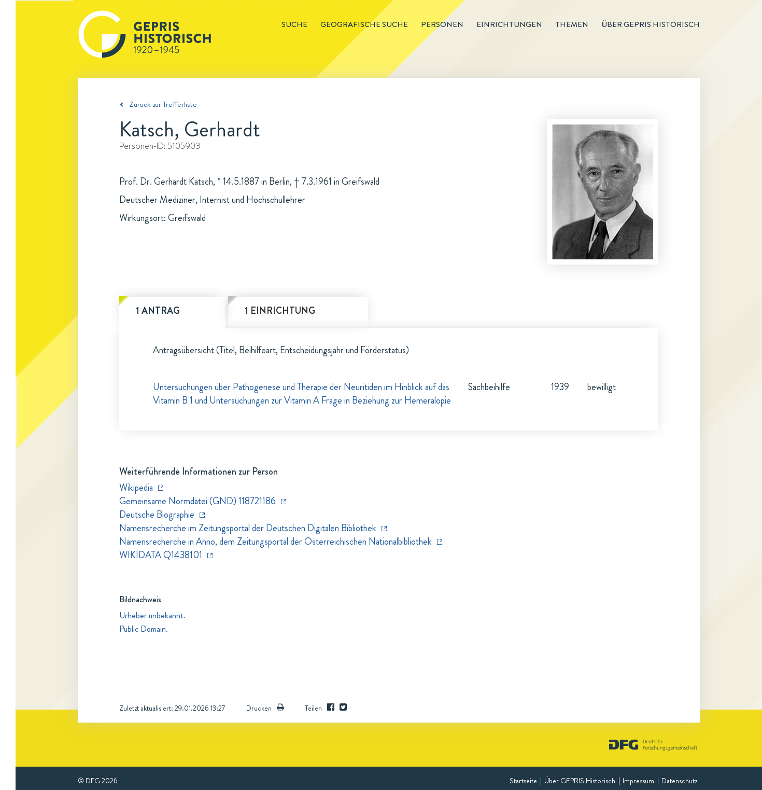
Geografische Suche (364, 24)
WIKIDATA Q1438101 (160, 555)
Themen (571, 24)
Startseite (523, 780)
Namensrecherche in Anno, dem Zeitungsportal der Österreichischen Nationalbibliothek (275, 541)
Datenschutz (679, 780)
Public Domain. (143, 629)
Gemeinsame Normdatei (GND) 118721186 (197, 501)
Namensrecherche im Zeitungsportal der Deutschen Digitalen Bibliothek (247, 528)
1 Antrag (158, 310)
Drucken (265, 708)
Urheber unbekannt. (152, 615)
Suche (294, 24)
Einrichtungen (509, 24)
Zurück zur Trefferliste (163, 104)
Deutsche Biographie (156, 514)
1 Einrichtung (280, 310)
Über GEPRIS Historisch (579, 780)
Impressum (638, 780)
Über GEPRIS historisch (650, 24)
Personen (442, 24)
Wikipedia (136, 487)
